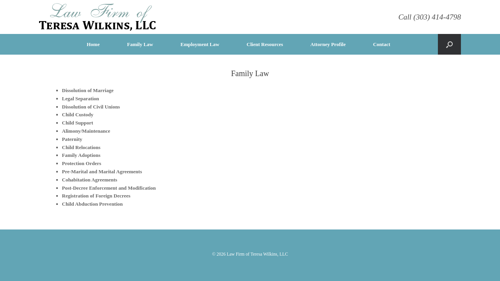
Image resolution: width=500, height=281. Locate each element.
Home (93, 44)
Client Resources (264, 44)
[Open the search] (449, 44)
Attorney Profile (328, 44)
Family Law (140, 44)
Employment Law (199, 44)
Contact (381, 44)
